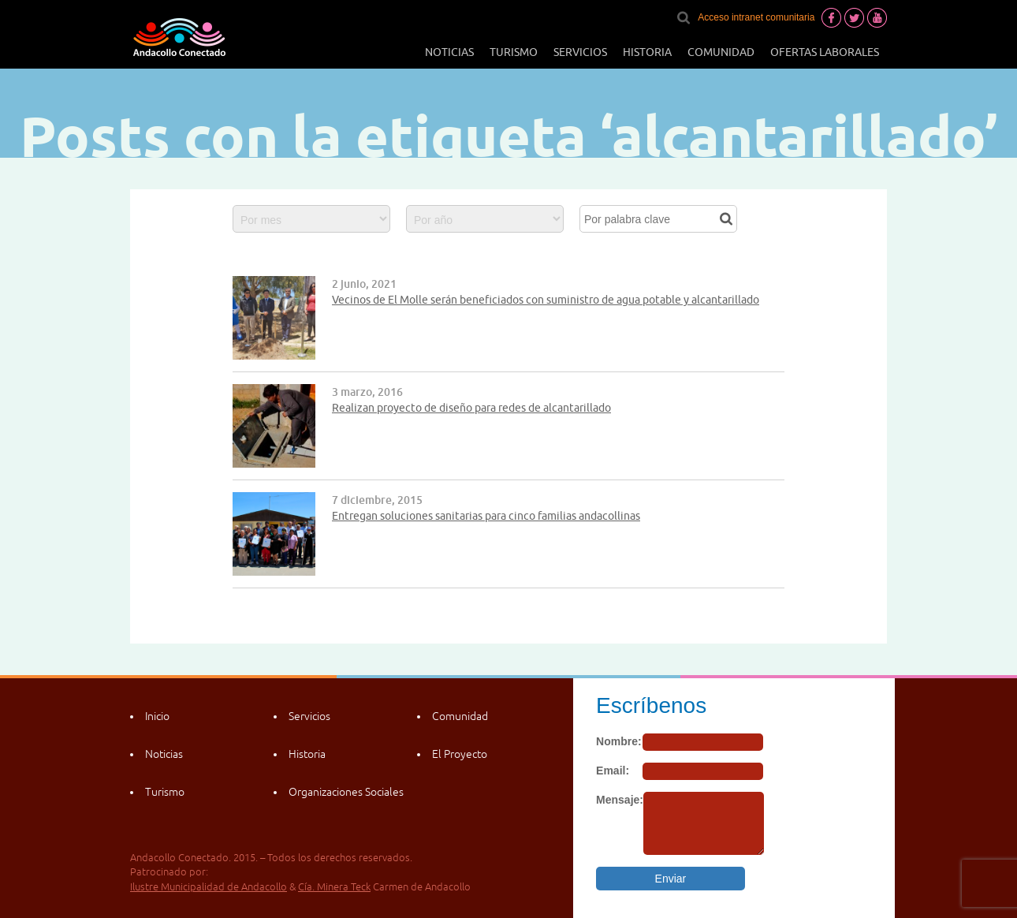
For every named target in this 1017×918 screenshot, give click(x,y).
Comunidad (720, 52)
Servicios (580, 52)
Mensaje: (619, 799)
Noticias (449, 52)
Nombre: (619, 741)
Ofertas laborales (824, 52)
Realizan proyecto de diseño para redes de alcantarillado (471, 407)
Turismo (514, 52)
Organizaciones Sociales (346, 792)
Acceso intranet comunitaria (756, 17)
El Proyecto (459, 754)
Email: (612, 770)
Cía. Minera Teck (334, 887)
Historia (647, 52)
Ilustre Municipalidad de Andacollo (208, 887)
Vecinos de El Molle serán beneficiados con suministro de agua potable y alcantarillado (545, 299)
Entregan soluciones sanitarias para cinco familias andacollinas (486, 515)
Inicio (157, 716)
